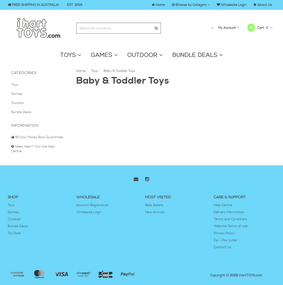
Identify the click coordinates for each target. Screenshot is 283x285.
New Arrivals (154, 212)
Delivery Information (229, 212)
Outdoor (17, 103)
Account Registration (92, 205)
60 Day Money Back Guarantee (37, 137)
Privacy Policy (224, 233)
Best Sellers (154, 205)
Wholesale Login (89, 212)
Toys (14, 85)
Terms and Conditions (230, 219)
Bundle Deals (21, 112)
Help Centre (223, 205)
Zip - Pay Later (225, 240)
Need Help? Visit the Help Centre (33, 148)
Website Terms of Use (231, 226)
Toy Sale (14, 233)
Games (16, 94)
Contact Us (222, 247)
